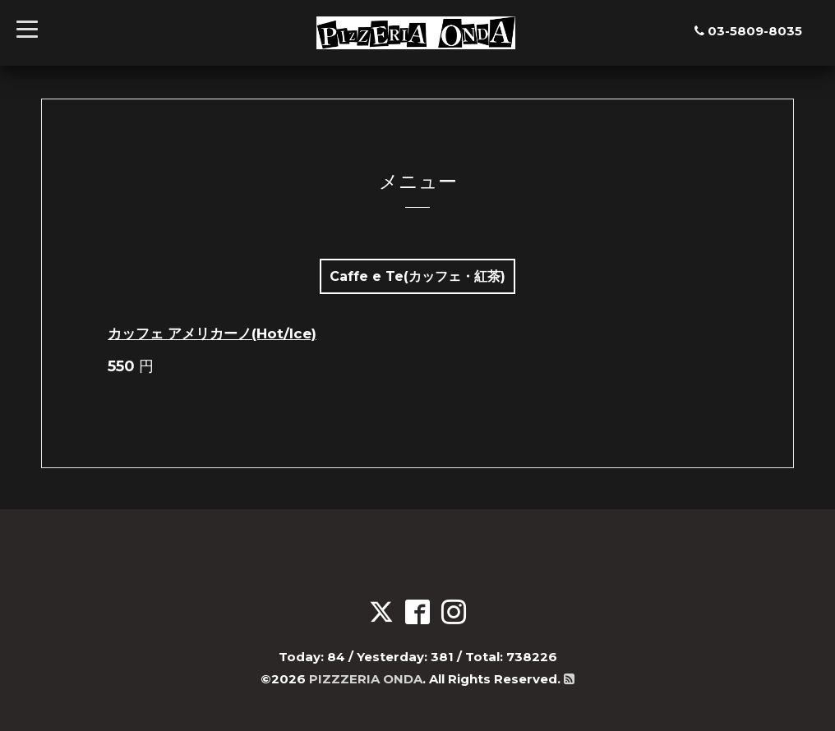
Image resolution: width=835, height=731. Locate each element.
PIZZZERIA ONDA (365, 679)
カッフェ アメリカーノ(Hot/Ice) (212, 333)
